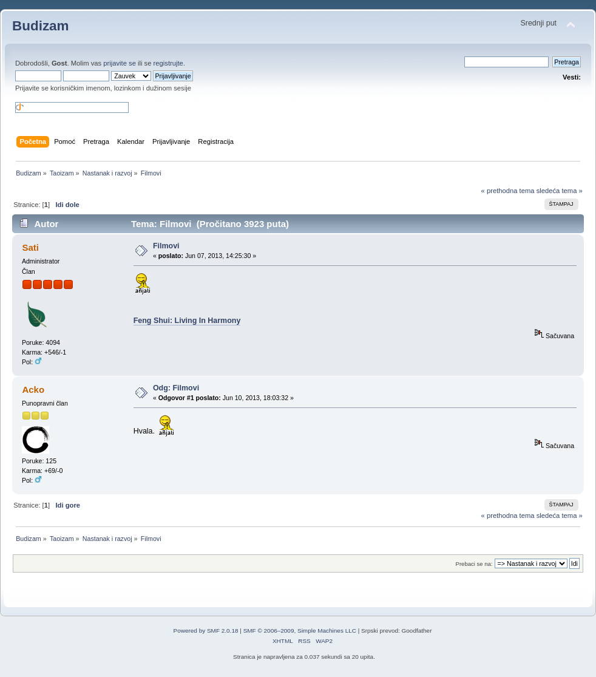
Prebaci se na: (474, 563)
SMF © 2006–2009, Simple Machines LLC (299, 630)
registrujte (168, 63)
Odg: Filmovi (176, 388)
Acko (33, 389)
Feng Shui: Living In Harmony (187, 320)
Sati (30, 247)
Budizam (40, 25)
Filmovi (166, 246)
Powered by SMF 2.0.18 (206, 630)
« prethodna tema (508, 190)
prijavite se (119, 63)
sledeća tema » (560, 190)
